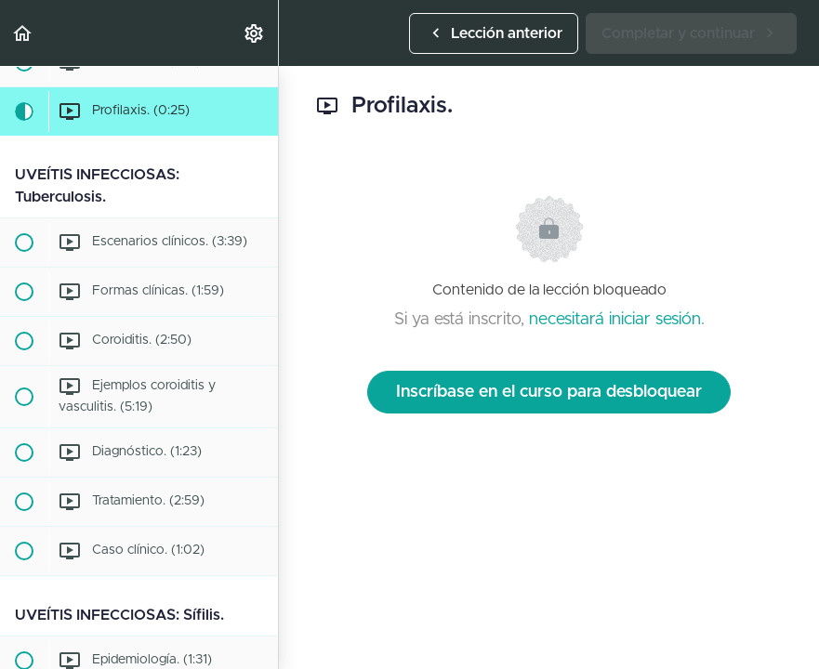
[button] (23, 33)
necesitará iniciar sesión (615, 319)
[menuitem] (254, 33)
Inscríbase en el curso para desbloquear (549, 392)
